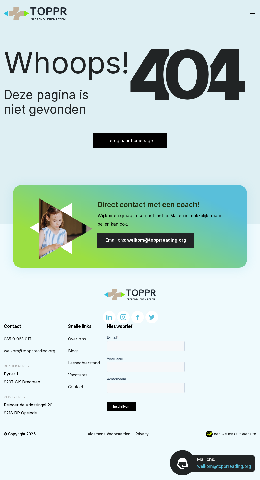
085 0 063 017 (18, 339)
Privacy (142, 434)
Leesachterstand (84, 362)
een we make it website (231, 434)
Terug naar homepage (130, 140)
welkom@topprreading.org (146, 240)
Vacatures (77, 374)
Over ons (77, 339)
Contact (75, 386)
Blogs (73, 350)
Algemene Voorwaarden (109, 434)
